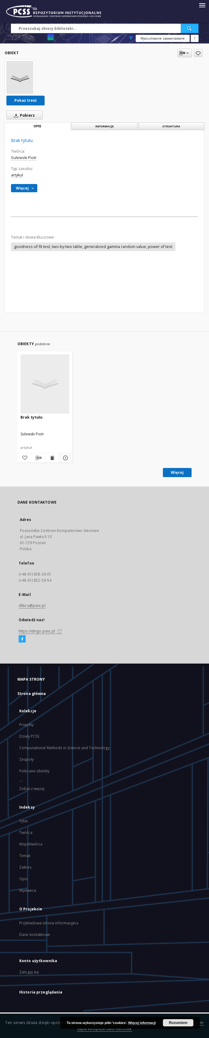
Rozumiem (178, 1023)
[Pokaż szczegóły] (65, 458)
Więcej (177, 472)
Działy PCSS (29, 736)
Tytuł (23, 821)
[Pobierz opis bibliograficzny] (38, 458)
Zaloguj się (29, 972)
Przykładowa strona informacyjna (48, 923)
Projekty (26, 724)
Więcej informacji (142, 1023)
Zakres (25, 867)
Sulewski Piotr (24, 157)
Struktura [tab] (171, 126)
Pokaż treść (25, 100)
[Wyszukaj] (190, 28)
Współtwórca (30, 844)
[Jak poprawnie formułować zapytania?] (195, 38)
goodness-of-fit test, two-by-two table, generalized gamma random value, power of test (93, 246)
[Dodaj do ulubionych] (198, 53)
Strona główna (31, 693)
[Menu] (201, 5)
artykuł (17, 175)
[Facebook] (22, 639)
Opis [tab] (37, 126)
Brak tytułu (31, 417)
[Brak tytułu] (19, 77)
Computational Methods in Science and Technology (64, 747)
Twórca (25, 832)
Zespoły (26, 759)
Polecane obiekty (34, 771)
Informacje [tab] (104, 126)
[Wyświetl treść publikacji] (52, 458)
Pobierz (23, 115)
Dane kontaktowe (34, 934)
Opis (23, 878)
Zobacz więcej (32, 788)
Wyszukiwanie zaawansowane (163, 38)
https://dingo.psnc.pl (40, 631)
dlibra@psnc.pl (32, 605)
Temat (25, 855)
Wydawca (27, 890)
